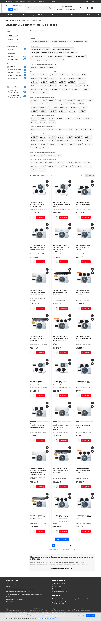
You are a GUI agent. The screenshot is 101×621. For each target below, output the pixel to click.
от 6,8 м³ (61, 104)
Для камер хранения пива (66, 53)
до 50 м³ (71, 78)
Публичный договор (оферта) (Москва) (19, 591)
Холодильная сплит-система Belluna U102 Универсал (83, 470)
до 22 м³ (62, 75)
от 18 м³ (49, 155)
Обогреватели (31, 15)
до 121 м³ (88, 144)
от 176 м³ (83, 107)
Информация (12, 580)
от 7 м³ (33, 118)
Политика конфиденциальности (48, 618)
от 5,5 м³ (43, 163)
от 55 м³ (61, 144)
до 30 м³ (78, 141)
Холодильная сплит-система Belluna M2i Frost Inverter (60, 383)
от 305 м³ (62, 111)
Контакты (9, 601)
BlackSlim (12, 67)
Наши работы (81, 15)
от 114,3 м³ (53, 107)
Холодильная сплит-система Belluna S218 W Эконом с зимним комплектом (61, 426)
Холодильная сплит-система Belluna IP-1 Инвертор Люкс (37, 204)
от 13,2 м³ (34, 100)
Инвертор (12, 56)
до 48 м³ (62, 78)
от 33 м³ (33, 104)
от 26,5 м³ (61, 100)
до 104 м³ (44, 85)
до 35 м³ (44, 78)
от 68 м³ (70, 144)
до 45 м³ (53, 78)
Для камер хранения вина (14, 87)
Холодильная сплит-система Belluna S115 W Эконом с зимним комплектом (61, 248)
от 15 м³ (86, 163)
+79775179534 (57, 586)
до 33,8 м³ (34, 78)
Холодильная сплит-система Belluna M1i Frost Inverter (62, 204)
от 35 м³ (86, 118)
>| (70, 545)
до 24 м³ (60, 141)
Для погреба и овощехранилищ (15, 96)
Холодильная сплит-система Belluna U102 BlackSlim (60, 470)
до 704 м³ (34, 93)
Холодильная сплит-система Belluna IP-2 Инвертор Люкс (37, 383)
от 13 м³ (77, 163)
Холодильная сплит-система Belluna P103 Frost (83, 204)
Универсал (13, 78)
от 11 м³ (41, 155)
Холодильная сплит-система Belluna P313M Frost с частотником (38, 426)
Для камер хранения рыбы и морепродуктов (46, 56)
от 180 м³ (34, 111)
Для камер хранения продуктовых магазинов (46, 60)
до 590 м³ (84, 89)
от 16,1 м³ (69, 118)
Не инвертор (13, 59)
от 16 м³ (59, 118)
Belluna (11, 49)
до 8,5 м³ (52, 137)
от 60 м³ (52, 129)
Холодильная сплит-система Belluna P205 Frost (83, 383)
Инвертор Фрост (15, 75)
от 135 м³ (74, 107)
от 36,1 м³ (43, 104)
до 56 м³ (69, 166)
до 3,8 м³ (34, 137)
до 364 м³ (64, 89)
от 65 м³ (42, 122)
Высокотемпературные (39, 42)
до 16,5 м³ (53, 75)
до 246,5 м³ (44, 89)
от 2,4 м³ (34, 163)
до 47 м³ (42, 67)
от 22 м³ (51, 166)
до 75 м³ (62, 82)
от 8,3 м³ (34, 107)
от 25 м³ (77, 118)
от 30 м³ (89, 100)
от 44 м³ (52, 104)
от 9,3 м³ (50, 118)
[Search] (41, 8)
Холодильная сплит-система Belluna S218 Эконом (83, 426)
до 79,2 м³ (71, 82)
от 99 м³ (79, 144)
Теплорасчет (40, 1)
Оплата (29, 1)
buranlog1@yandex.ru (65, 9)
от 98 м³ (42, 170)
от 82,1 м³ (43, 107)
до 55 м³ (43, 144)
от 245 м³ (53, 111)
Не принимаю (80, 615)
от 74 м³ (69, 129)
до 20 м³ (34, 141)
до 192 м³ (43, 148)
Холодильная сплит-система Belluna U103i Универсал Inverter (60, 338)
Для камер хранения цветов (15, 91)
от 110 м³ (43, 111)
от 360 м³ (72, 111)
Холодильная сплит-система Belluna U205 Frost (83, 338)
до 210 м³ (34, 89)
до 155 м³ (88, 129)
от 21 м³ (42, 141)
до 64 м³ (44, 82)
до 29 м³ (82, 75)
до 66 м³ (78, 166)
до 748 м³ (44, 93)
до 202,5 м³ (84, 85)
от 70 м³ (33, 170)
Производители (50, 1)
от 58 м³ (42, 129)
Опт (34, 1)
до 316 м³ (54, 89)
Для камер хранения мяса (75, 56)
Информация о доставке (14, 599)
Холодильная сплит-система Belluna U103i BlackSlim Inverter (38, 517)
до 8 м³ (42, 137)
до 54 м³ (34, 144)
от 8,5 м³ (60, 163)
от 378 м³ (82, 111)
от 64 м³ (80, 104)
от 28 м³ (80, 100)
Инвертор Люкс (14, 72)
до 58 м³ (34, 129)
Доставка (22, 1)
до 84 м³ (81, 82)
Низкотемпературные (78, 42)
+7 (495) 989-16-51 (64, 7)
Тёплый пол (45, 15)
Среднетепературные (58, 42)
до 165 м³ (74, 85)
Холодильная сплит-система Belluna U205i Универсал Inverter (60, 517)
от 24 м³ (52, 100)
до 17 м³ (87, 137)
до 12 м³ (69, 137)
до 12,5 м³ (34, 75)
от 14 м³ (43, 100)
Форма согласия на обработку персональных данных (24, 594)
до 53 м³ (80, 78)
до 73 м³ (53, 82)
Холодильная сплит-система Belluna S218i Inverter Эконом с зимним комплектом (37, 293)
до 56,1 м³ (34, 82)
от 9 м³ (41, 118)
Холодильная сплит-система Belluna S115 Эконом (83, 247)
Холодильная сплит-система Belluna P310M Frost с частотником (38, 247)
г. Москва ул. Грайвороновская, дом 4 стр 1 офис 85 (70, 599)
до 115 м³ (79, 129)
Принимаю (90, 615)
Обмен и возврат (12, 584)
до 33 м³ (33, 67)
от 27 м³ (71, 100)
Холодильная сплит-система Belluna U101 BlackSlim (60, 292)
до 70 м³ (52, 67)
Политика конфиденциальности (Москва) (20, 589)
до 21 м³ (51, 141)
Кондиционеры (14, 15)
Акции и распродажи (63, 15)
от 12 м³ (60, 137)
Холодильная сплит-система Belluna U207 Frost (83, 517)
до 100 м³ (34, 85)
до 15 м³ (43, 75)
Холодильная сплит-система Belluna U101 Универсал (83, 292)
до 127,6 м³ (63, 85)
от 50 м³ (33, 122)
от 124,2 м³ (63, 107)
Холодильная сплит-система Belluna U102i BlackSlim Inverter (38, 338)
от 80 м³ (51, 122)
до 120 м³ (53, 85)
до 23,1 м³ (72, 75)
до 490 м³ (74, 89)
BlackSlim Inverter (15, 70)
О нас (16, 1)
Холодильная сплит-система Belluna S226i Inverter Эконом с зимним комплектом (38, 471)
